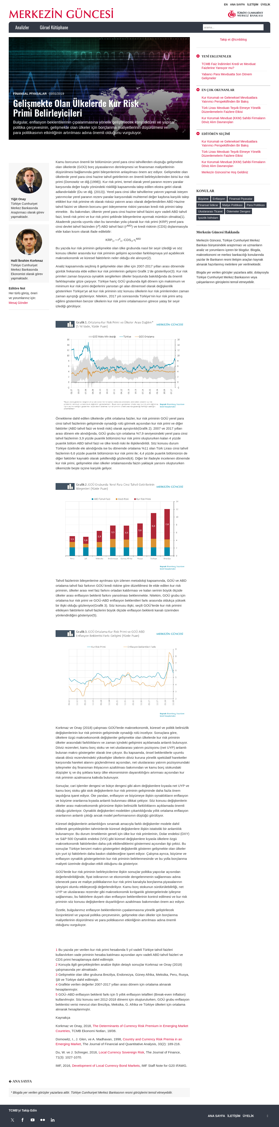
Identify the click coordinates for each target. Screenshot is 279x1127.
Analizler (22, 27)
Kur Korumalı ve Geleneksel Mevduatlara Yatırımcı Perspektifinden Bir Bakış (229, 99)
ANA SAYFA (237, 4)
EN (226, 4)
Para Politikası (256, 205)
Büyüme (203, 198)
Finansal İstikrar (208, 205)
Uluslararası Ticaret (210, 211)
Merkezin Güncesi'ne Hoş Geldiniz (225, 172)
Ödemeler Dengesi (238, 211)
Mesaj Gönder (18, 303)
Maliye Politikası (232, 205)
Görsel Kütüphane (54, 27)
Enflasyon (219, 198)
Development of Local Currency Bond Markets (106, 1065)
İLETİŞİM (252, 4)
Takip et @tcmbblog (233, 39)
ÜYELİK (265, 4)
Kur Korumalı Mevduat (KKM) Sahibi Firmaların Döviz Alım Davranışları (233, 120)
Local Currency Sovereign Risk (121, 1052)
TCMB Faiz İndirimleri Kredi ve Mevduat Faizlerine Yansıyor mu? (228, 66)
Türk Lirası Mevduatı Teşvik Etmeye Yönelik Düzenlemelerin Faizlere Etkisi (231, 110)
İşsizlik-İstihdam (208, 217)
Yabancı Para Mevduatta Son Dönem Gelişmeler (227, 76)
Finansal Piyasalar (30, 93)
